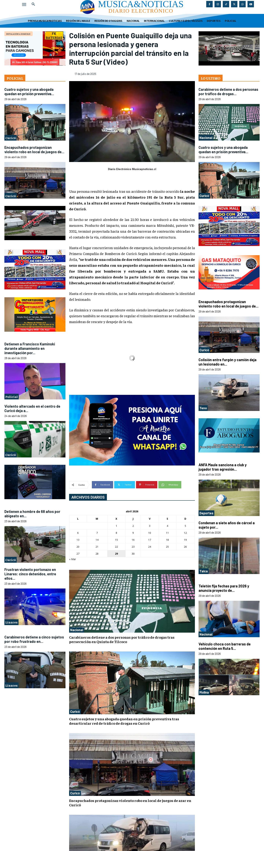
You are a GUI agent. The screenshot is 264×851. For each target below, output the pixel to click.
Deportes (206, 513)
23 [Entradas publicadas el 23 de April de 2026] (133, 546)
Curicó (10, 138)
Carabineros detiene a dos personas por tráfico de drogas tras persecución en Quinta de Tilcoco (122, 639)
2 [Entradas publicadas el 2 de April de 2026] (133, 526)
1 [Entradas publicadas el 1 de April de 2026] (116, 526)
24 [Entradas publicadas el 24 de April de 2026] (149, 546)
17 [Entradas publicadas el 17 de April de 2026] (149, 539)
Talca (203, 571)
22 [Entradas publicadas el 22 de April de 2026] (116, 546)
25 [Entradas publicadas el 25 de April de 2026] (167, 546)
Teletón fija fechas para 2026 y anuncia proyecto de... (224, 588)
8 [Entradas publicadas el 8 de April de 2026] (116, 533)
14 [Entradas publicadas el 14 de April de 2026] (97, 539)
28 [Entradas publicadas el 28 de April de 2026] (97, 553)
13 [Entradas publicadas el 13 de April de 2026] (77, 539)
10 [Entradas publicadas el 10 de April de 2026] (149, 533)
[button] (33, 4)
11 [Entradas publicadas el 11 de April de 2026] (167, 533)
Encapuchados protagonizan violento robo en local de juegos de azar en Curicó (130, 802)
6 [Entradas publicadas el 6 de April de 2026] (78, 533)
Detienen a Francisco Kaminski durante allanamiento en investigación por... (29, 348)
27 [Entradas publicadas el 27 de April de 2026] (77, 553)
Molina (204, 692)
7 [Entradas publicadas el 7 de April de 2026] (97, 533)
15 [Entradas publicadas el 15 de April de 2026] (116, 539)
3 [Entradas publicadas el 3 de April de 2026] (149, 526)
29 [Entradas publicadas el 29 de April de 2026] (116, 553)
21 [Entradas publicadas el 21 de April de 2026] (97, 546)
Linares (11, 622)
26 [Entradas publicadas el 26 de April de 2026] (185, 546)
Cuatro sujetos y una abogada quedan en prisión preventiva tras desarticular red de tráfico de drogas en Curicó (124, 720)
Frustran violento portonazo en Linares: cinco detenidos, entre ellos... (30, 573)
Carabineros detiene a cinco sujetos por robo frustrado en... (34, 639)
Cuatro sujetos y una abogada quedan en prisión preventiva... (29, 91)
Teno (203, 408)
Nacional (76, 630)
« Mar (72, 559)
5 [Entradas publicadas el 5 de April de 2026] (185, 526)
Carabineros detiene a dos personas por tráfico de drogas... (228, 91)
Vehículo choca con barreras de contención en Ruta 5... (225, 646)
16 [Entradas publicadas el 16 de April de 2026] (133, 539)
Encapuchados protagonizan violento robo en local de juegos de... (34, 149)
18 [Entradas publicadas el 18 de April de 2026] (167, 539)
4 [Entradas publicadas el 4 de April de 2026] (167, 526)
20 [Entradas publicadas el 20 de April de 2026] (77, 546)
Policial (11, 396)
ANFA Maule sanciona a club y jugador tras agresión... (223, 467)
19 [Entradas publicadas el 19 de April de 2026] (185, 539)
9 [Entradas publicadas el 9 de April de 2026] (133, 533)
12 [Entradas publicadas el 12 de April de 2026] (185, 533)
